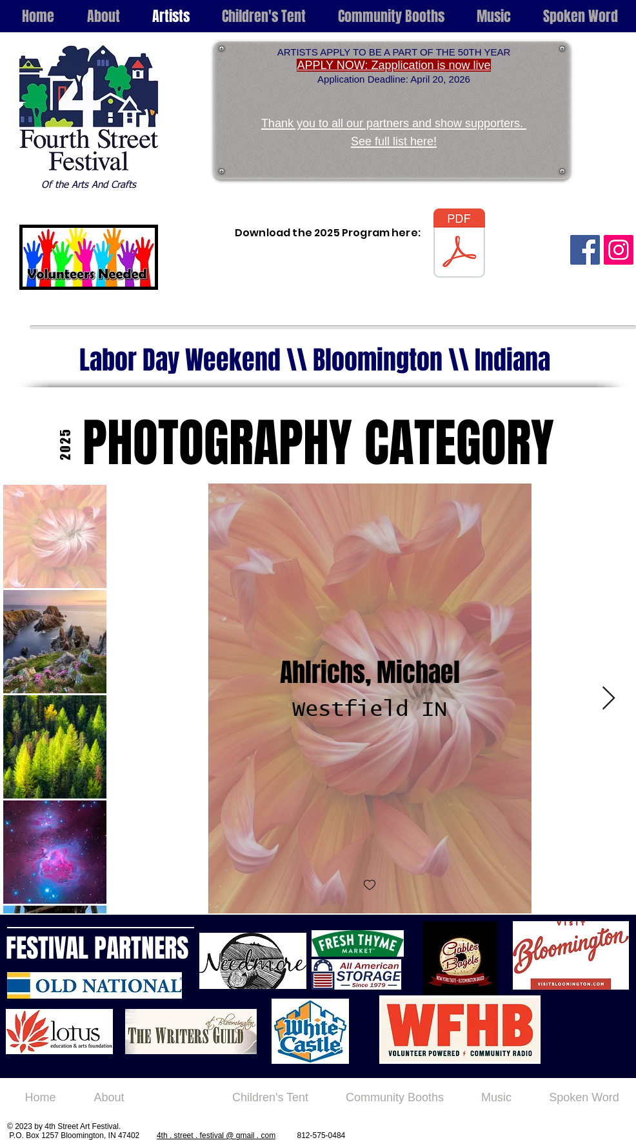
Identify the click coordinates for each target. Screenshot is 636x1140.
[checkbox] (369, 885)
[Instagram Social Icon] (618, 250)
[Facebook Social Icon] (585, 250)
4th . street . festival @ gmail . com (216, 1135)
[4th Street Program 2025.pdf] (459, 244)
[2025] (64, 444)
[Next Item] (608, 698)
